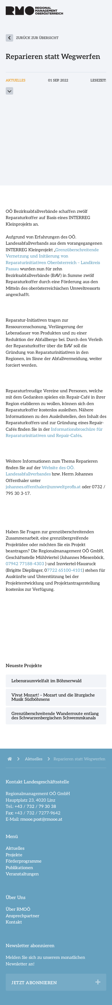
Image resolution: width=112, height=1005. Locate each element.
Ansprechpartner (22, 915)
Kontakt (14, 922)
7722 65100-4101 (65, 570)
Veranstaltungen (22, 874)
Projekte (14, 854)
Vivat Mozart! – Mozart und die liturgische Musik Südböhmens (53, 697)
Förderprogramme (24, 861)
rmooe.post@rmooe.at (41, 819)
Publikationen (19, 867)
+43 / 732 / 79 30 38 (35, 806)
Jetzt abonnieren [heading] (34, 982)
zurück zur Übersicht (37, 38)
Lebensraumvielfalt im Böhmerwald (46, 680)
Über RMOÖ (18, 909)
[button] (98, 982)
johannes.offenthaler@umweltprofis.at (43, 486)
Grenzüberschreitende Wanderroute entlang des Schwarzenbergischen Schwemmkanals (55, 715)
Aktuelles (15, 848)
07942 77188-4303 (25, 563)
